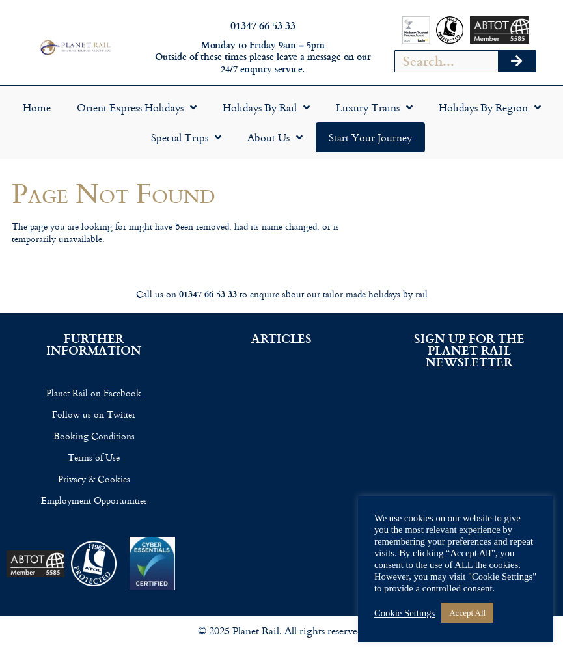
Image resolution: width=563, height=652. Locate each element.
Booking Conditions (94, 435)
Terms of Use (94, 457)
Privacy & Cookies (94, 478)
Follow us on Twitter (93, 414)
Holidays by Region (490, 107)
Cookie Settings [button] (404, 613)
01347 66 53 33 (262, 25)
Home (37, 107)
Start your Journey (370, 137)
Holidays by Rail (266, 107)
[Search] (517, 61)
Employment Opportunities (94, 500)
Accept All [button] (467, 613)
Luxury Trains (374, 107)
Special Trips (186, 137)
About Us (275, 137)
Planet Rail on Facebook (93, 393)
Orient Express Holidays (137, 107)
